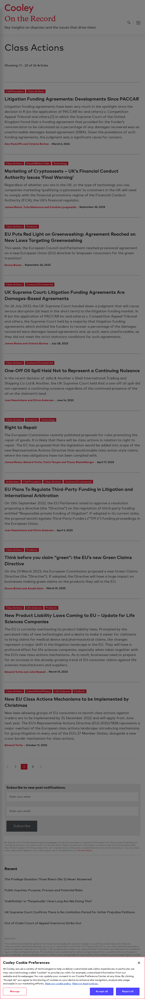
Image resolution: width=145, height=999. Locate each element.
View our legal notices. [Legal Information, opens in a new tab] (85, 990)
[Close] (139, 969)
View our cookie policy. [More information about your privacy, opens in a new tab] (58, 990)
